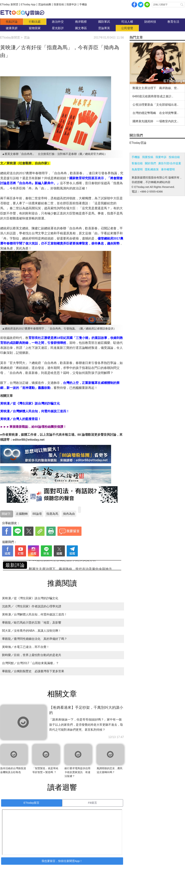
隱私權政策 (152, 169)
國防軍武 (104, 21)
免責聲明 (137, 169)
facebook (134, 4)
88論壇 (37, 513)
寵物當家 (35, 28)
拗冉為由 (69, 513)
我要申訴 (71, 4)
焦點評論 (12, 21)
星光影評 (58, 28)
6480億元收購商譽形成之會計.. (153, 96)
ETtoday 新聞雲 (9, 4)
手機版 (83, 4)
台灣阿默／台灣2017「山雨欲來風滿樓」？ (32, 663)
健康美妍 (12, 28)
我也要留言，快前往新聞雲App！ (62, 861)
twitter (140, 4)
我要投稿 (59, 4)
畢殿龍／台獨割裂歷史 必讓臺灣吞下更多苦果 (33, 671)
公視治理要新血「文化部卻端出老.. (156, 104)
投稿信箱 (174, 157)
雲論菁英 (104, 28)
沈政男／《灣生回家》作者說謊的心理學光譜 (31, 606)
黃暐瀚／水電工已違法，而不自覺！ (25, 646)
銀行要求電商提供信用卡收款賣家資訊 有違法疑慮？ (77, 772)
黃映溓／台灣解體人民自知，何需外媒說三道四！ (34, 614)
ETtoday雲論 (138, 142)
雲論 (24, 13)
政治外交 (58, 21)
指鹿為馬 (52, 513)
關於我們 (150, 163)
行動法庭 (35, 21)
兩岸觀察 (81, 21)
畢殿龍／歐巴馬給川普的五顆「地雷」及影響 (31, 622)
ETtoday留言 (32, 802)
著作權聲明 (168, 169)
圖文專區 (81, 28)
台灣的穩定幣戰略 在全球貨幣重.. (156, 112)
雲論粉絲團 (44, 4)
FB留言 (92, 802)
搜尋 (182, 4)
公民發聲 (127, 28)
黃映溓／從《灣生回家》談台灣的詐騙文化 (30, 598)
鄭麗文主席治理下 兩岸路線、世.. (156, 88)
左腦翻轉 (22, 513)
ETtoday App (28, 4)
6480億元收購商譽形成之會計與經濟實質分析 (62, 565)
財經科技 (150, 21)
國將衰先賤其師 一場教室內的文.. (156, 121)
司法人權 (127, 21)
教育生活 (173, 21)
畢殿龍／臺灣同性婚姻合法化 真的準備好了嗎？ (34, 638)
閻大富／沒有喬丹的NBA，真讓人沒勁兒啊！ (31, 630)
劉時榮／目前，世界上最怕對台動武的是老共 (31, 655)
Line (147, 4)
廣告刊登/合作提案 (169, 163)
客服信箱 (137, 163)
